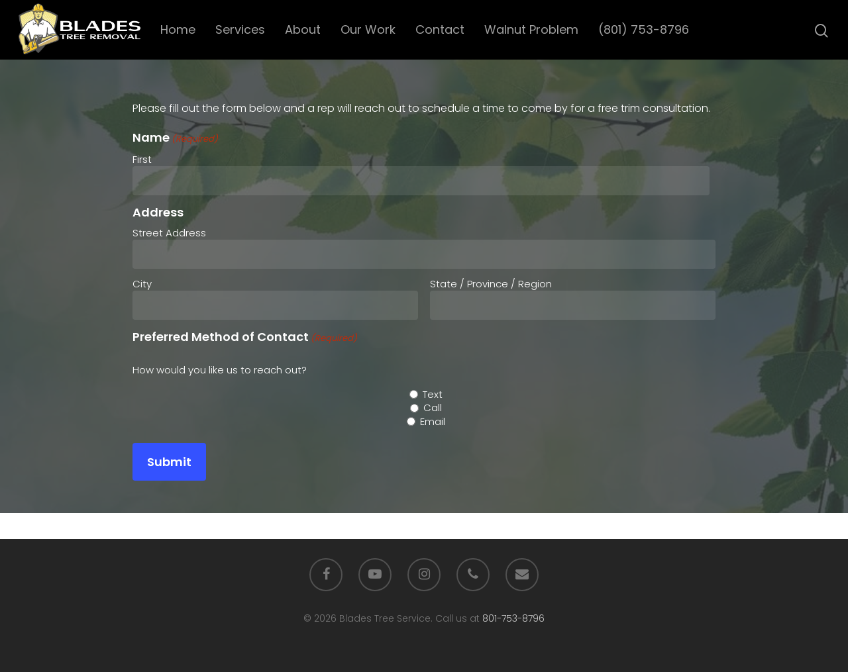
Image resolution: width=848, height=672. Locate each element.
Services (243, 30)
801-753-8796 (513, 618)
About (305, 30)
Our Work (370, 30)
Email (432, 421)
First (142, 159)
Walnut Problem (534, 30)
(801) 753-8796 (646, 30)
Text (433, 394)
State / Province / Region (491, 284)
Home (180, 30)
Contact (442, 30)
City (142, 284)
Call (432, 407)
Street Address (169, 233)
